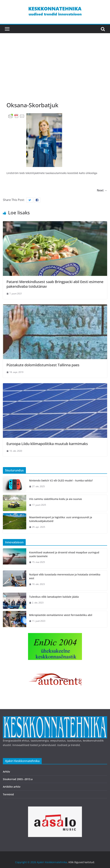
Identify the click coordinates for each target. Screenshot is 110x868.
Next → (102, 190)
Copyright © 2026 (26, 862)
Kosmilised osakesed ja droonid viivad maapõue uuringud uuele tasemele (64, 554)
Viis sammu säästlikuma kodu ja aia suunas (55, 499)
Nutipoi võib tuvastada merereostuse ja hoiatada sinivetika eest (64, 576)
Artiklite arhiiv (11, 786)
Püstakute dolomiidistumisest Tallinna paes (42, 365)
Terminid (8, 794)
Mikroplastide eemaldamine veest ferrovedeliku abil (60, 615)
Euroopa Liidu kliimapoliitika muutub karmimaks (47, 443)
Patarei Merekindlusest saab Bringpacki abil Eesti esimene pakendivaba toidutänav (54, 284)
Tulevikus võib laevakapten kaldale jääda (54, 596)
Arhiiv (6, 771)
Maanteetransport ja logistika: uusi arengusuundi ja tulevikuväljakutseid (60, 519)
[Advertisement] (55, 71)
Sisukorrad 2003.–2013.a (18, 779)
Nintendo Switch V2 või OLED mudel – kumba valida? (61, 480)
